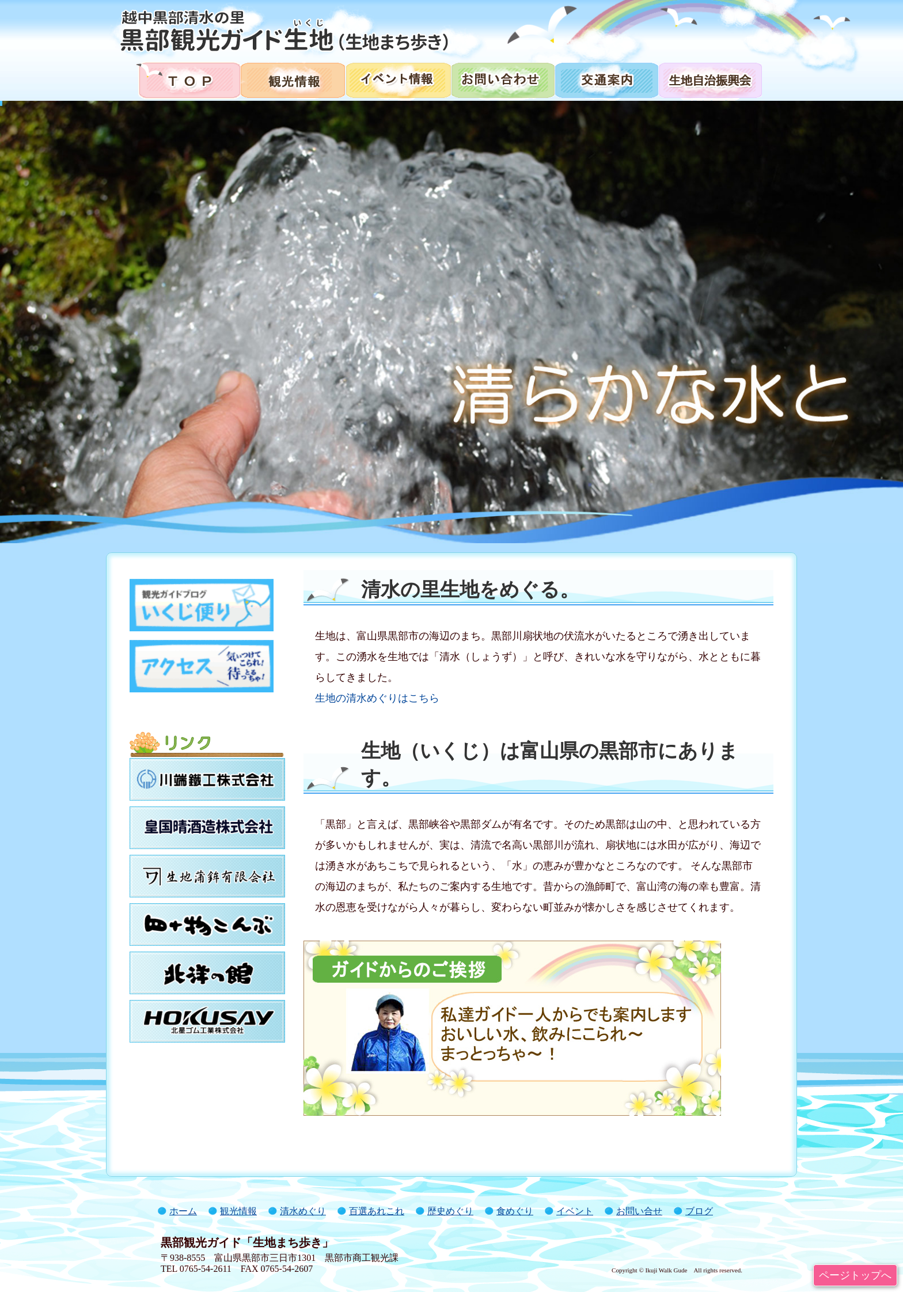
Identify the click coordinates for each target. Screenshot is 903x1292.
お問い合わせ (502, 79)
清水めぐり (303, 1211)
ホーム (183, 1211)
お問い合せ (639, 1211)
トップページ (183, 79)
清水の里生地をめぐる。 (470, 589)
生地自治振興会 (717, 79)
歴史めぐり (450, 1211)
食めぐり (514, 1211)
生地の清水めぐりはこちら (377, 698)
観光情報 (292, 79)
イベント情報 (397, 79)
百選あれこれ (376, 1211)
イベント (574, 1211)
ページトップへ (855, 1275)
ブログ (699, 1211)
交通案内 (606, 79)
